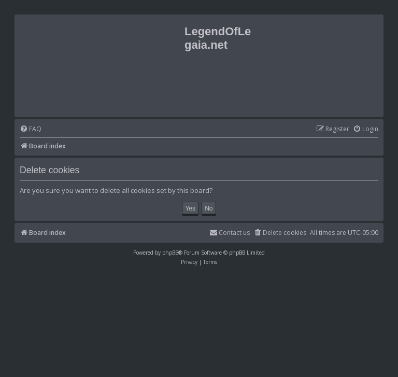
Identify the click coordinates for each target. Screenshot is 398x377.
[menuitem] (30, 129)
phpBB (170, 252)
